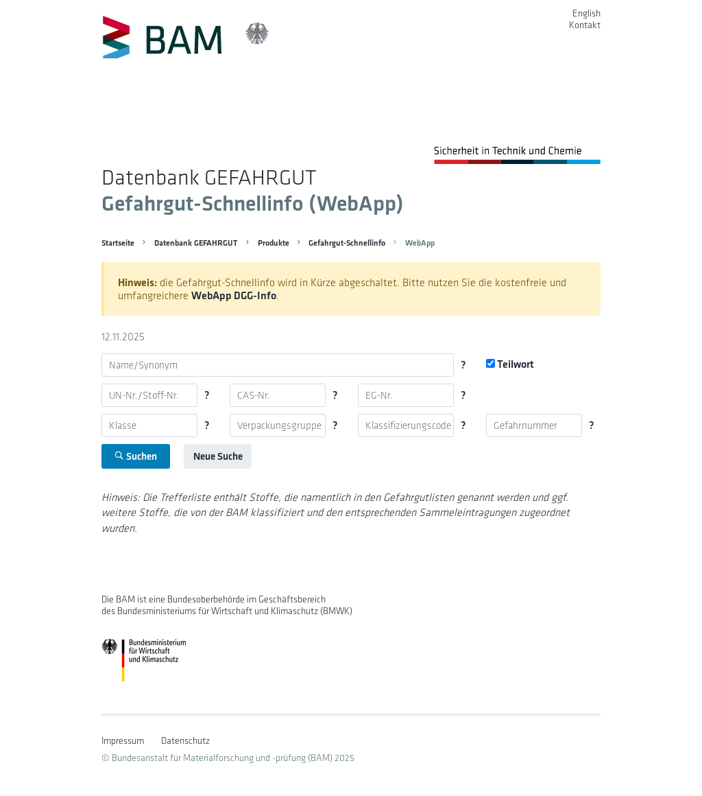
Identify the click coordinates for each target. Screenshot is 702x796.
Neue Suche (218, 456)
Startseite (117, 243)
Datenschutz (185, 741)
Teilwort (510, 364)
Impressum (122, 741)
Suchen (135, 456)
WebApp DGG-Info (233, 295)
